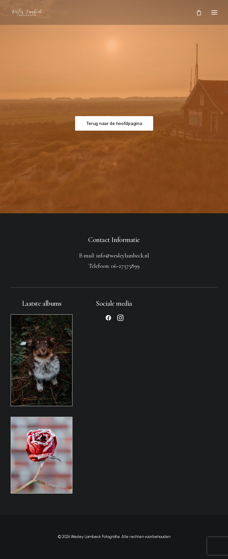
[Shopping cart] (196, 12)
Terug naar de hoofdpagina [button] (114, 123)
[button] (214, 12)
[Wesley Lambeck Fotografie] (27, 12)
